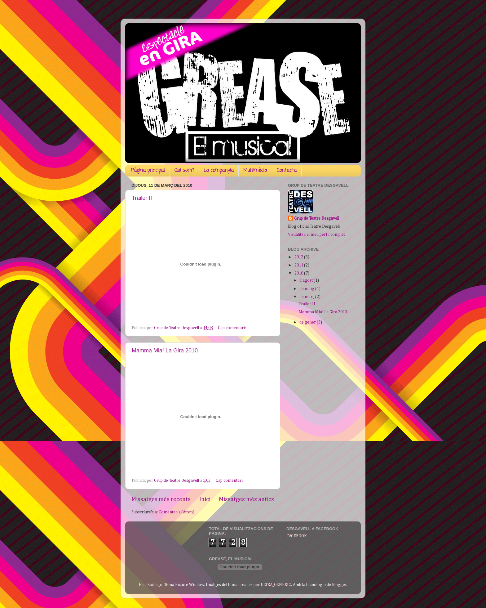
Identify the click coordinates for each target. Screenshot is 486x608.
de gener (308, 322)
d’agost (306, 280)
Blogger (339, 585)
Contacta (287, 170)
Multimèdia (255, 170)
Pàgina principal (148, 170)
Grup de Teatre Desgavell (316, 218)
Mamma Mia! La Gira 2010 (165, 350)
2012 (299, 257)
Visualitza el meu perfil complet (316, 234)
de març (307, 297)
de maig (307, 289)
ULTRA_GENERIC (276, 585)
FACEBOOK (296, 536)
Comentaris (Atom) (176, 512)
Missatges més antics (246, 499)
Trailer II (142, 198)
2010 (299, 273)
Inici (204, 499)
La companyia (219, 170)
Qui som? (184, 170)
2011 (299, 265)
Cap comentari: (232, 328)
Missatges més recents (161, 499)
